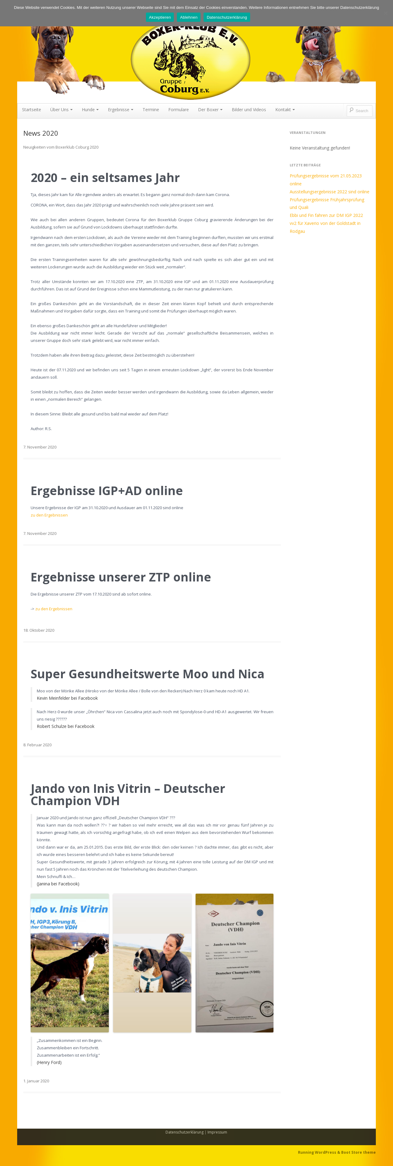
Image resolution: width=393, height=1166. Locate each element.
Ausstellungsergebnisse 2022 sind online (329, 192)
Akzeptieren (160, 17)
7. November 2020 (39, 447)
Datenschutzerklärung (185, 1132)
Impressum (217, 1132)
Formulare (178, 109)
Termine (151, 109)
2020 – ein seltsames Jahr (105, 177)
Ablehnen (188, 17)
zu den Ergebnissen (49, 515)
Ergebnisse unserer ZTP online (121, 577)
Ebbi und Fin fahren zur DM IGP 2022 (326, 215)
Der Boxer (210, 109)
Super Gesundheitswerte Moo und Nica (148, 674)
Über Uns (61, 109)
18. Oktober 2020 (38, 630)
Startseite (31, 109)
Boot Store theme (358, 1152)
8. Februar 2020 (37, 745)
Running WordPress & (319, 1152)
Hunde (90, 109)
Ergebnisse (120, 109)
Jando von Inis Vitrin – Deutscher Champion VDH (128, 794)
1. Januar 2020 (36, 1081)
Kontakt (285, 109)
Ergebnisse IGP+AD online (107, 490)
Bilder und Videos (249, 109)
